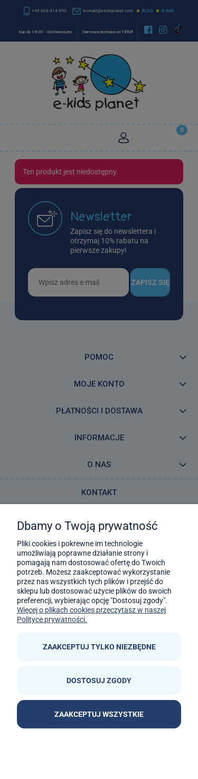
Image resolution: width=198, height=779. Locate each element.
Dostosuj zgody (99, 680)
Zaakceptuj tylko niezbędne (99, 647)
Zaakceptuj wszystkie (99, 714)
